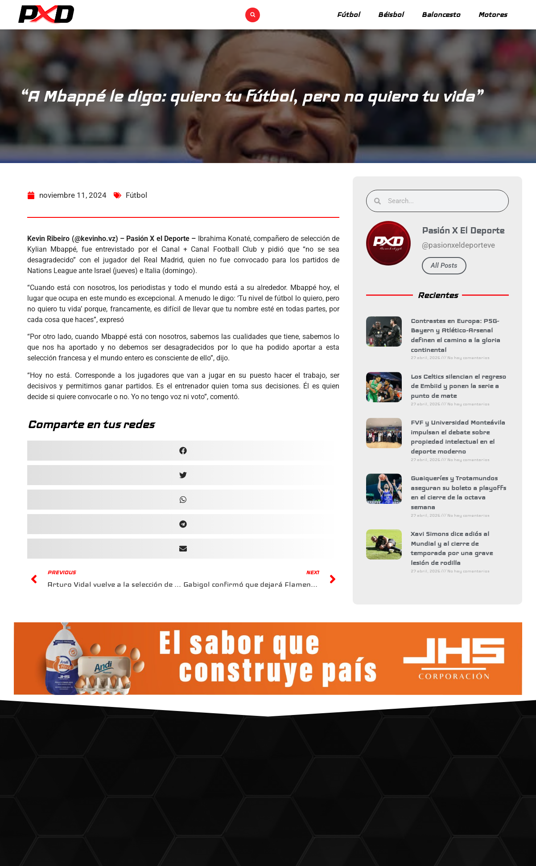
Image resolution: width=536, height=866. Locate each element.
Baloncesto (440, 14)
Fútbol (348, 14)
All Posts (445, 265)
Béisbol (391, 14)
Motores (492, 14)
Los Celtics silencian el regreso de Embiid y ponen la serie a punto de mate (459, 386)
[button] (252, 15)
